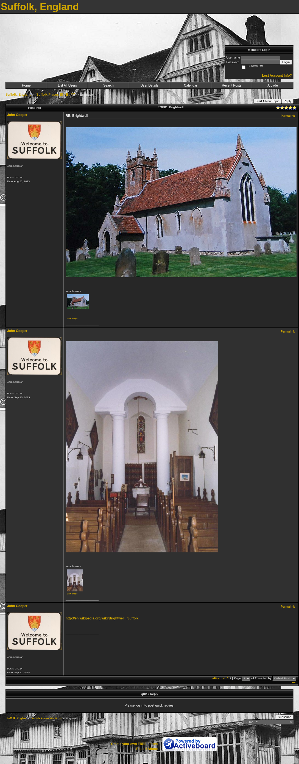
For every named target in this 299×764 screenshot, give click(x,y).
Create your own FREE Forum (134, 744)
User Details (149, 85)
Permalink (288, 115)
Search (108, 85)
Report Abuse (147, 749)
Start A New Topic (267, 101)
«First (217, 678)
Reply (287, 101)
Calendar (190, 85)
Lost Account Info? (277, 75)
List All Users (67, 85)
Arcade (272, 85)
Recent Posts (231, 85)
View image (72, 318)
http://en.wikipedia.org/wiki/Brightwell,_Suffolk (102, 618)
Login (286, 62)
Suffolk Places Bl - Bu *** (55, 94)
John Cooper (17, 115)
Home (26, 85)
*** (293, 683)
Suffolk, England (18, 94)
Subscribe (284, 717)
